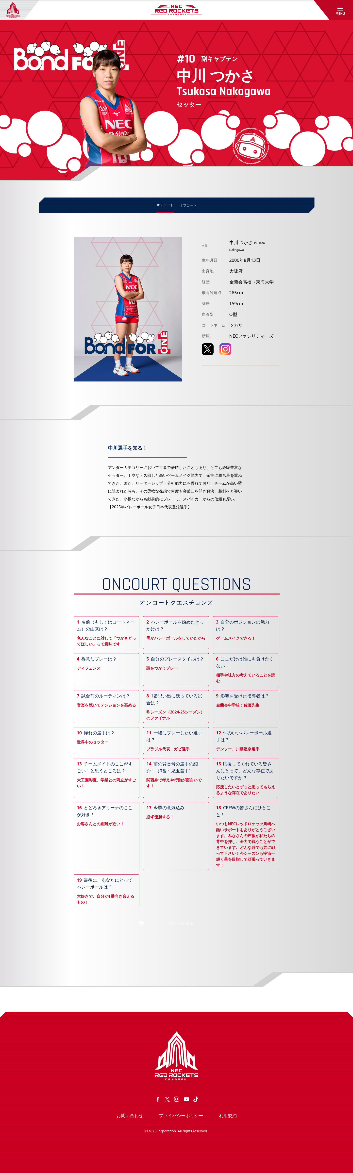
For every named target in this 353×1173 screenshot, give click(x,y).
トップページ (53, 999)
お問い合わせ (130, 1115)
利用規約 (228, 1115)
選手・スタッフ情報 (84, 999)
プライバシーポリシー (181, 1115)
